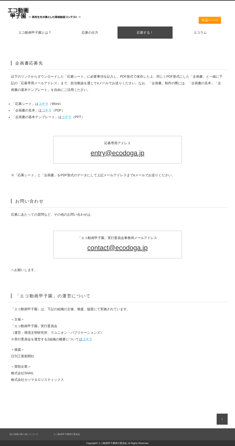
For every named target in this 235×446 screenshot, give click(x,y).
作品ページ (210, 20)
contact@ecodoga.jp (117, 248)
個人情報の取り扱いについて (24, 434)
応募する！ (145, 32)
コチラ (43, 104)
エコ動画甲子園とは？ (34, 32)
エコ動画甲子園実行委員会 (67, 434)
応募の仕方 (90, 32)
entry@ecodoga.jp (117, 153)
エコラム (200, 32)
